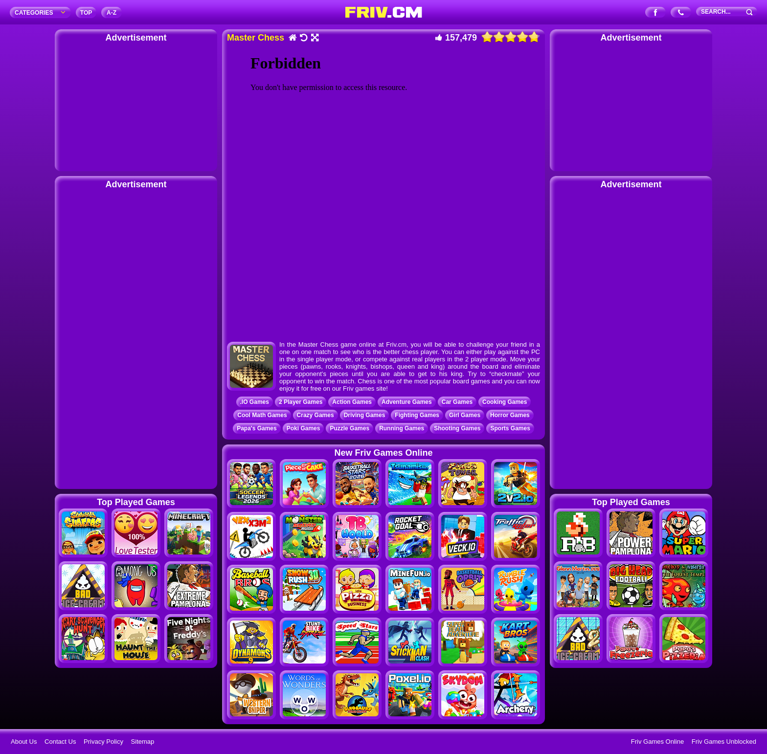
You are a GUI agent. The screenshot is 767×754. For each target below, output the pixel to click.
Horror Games (510, 415)
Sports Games (510, 428)
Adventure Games (407, 402)
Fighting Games (417, 415)
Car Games (457, 402)
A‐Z (111, 12)
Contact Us (60, 741)
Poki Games (303, 428)
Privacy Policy (103, 741)
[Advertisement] (136, 105)
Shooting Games (457, 428)
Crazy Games (315, 415)
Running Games (401, 428)
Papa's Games (257, 428)
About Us (24, 741)
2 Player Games (300, 402)
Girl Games (464, 415)
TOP (86, 12)
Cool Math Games (262, 415)
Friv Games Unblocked (724, 741)
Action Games (352, 402)
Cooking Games (504, 402)
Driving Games (364, 415)
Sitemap (143, 741)
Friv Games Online (657, 741)
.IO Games (254, 402)
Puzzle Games (349, 428)
